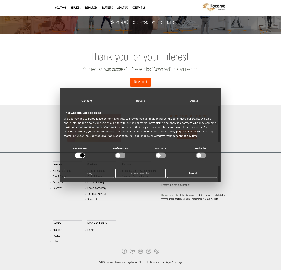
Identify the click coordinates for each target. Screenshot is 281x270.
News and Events (97, 223)
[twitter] (132, 251)
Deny (89, 173)
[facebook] (124, 251)
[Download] (140, 82)
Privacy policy (144, 263)
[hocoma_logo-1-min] (214, 8)
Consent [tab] (86, 100)
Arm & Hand (59, 182)
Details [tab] (140, 100)
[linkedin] (140, 251)
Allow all (192, 173)
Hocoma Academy (96, 188)
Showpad (92, 199)
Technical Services (96, 194)
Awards (56, 236)
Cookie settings (157, 263)
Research (57, 188)
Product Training (95, 182)
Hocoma (57, 223)
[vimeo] (148, 251)
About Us (57, 230)
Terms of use (120, 263)
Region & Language (174, 263)
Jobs (55, 241)
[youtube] (156, 251)
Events (90, 230)
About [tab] (194, 100)
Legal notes (132, 263)
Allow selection (140, 173)
